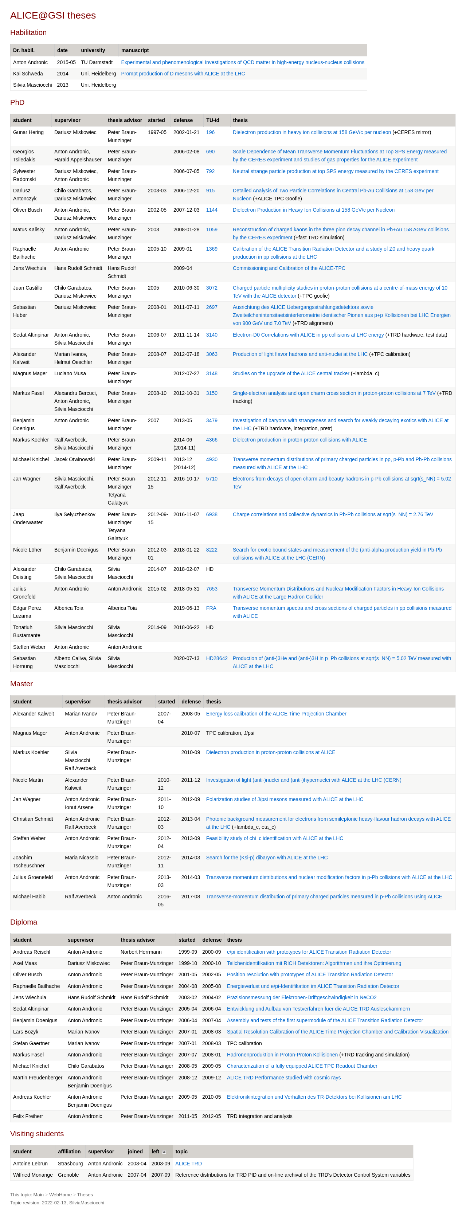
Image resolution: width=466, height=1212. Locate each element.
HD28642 (217, 658)
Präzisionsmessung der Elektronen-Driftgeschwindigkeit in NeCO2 (302, 997)
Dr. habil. (24, 50)
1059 (212, 229)
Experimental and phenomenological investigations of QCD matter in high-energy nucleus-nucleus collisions (242, 62)
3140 (212, 335)
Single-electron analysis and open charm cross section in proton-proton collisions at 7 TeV (334, 393)
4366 (212, 440)
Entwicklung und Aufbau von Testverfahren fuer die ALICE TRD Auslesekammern (318, 1009)
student (22, 120)
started (156, 120)
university (93, 50)
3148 (212, 373)
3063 (212, 354)
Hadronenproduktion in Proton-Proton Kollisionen (282, 1055)
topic (182, 1151)
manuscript (135, 50)
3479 (212, 420)
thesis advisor (125, 120)
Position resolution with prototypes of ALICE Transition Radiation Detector (310, 974)
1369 (212, 249)
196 (210, 132)
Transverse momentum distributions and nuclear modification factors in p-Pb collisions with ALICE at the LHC (329, 877)
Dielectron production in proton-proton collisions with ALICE (300, 440)
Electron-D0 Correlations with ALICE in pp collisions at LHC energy (308, 335)
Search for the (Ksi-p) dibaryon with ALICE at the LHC (267, 857)
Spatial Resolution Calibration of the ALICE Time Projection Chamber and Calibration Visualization (338, 1032)
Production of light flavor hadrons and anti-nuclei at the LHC (300, 354)
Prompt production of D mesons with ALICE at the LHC (183, 74)
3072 (212, 288)
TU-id (212, 120)
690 (210, 151)
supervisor (67, 120)
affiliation (69, 1151)
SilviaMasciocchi (87, 1202)
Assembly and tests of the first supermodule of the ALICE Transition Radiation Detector (325, 1020)
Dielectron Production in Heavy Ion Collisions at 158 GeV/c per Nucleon (314, 210)
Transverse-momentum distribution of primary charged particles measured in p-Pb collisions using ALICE (324, 896)
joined (135, 1151)
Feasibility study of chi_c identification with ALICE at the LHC (275, 838)
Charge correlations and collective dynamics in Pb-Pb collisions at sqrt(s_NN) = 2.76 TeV (333, 514)
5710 (212, 479)
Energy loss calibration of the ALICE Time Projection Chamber (276, 714)
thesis (240, 120)
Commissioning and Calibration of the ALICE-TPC (289, 268)
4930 (212, 459)
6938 (212, 514)
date (62, 50)
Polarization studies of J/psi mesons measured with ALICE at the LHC (285, 799)
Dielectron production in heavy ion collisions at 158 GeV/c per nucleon (312, 132)
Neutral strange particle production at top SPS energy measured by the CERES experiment (336, 171)
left (155, 1151)
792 (210, 171)
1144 (212, 210)
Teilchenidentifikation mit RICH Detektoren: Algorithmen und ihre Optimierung (314, 963)
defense (183, 120)
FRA (211, 608)
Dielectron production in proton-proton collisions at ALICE (271, 752)
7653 (212, 589)
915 (210, 190)
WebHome (60, 1194)
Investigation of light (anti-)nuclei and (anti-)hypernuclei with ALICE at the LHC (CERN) (304, 780)
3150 (212, 393)
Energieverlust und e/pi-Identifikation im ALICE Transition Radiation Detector (313, 986)
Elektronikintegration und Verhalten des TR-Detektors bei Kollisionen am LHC (314, 1097)
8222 (212, 550)
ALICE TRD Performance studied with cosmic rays (284, 1077)
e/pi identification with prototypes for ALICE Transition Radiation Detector (309, 952)
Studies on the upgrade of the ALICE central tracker (291, 373)
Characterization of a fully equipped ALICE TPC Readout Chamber (302, 1066)
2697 (212, 307)
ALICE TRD (188, 1163)
